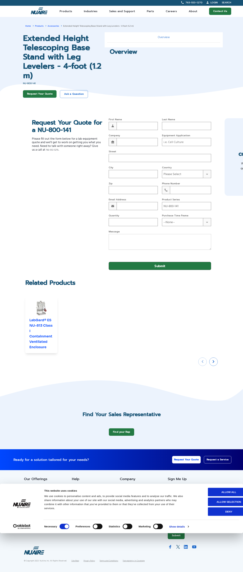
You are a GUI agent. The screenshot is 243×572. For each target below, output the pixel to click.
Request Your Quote (39, 94)
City (111, 167)
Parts (150, 11)
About (193, 11)
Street (112, 151)
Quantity (114, 215)
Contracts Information (37, 497)
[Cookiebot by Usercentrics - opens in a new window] (22, 565)
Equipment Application (176, 135)
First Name (115, 119)
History (124, 497)
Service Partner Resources (89, 504)
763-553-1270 (193, 2)
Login (214, 2)
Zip (111, 183)
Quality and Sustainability (135, 517)
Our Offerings (35, 481)
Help (75, 481)
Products (66, 11)
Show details (177, 565)
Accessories (53, 26)
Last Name (168, 119)
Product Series (171, 199)
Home (28, 26)
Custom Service (82, 490)
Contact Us (220, 11)
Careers (171, 11)
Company (114, 135)
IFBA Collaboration (131, 510)
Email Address (117, 199)
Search (226, 2)
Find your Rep (121, 434)
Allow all (214, 530)
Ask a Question (74, 94)
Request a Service (215, 462)
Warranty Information (85, 517)
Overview (164, 37)
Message (114, 231)
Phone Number (171, 183)
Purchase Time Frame (175, 215)
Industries (90, 11)
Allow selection (215, 540)
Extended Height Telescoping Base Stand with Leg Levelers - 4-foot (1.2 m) (98, 26)
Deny (214, 550)
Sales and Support (122, 11)
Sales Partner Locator (37, 504)
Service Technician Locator (89, 510)
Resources (78, 497)
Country (167, 167)
